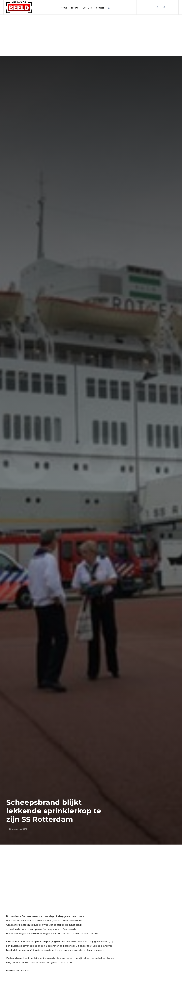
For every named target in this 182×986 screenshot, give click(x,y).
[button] (109, 8)
